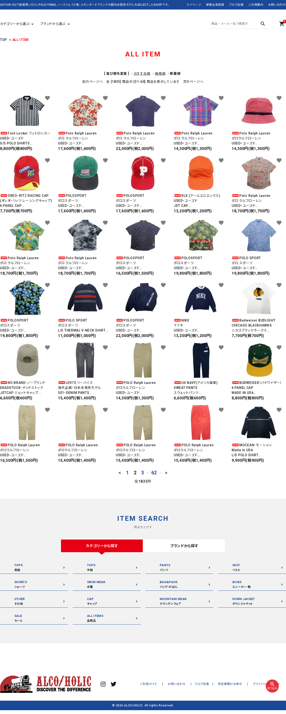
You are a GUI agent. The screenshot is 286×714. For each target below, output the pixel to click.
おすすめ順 (142, 73)
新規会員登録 (215, 4)
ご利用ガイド (161, 684)
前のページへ (92, 82)
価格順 (160, 73)
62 (154, 472)
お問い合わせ (277, 4)
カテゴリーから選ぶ (14, 24)
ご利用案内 (255, 4)
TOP (3, 40)
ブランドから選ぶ (53, 24)
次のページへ (193, 82)
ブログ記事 (236, 4)
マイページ (194, 4)
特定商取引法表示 (236, 684)
